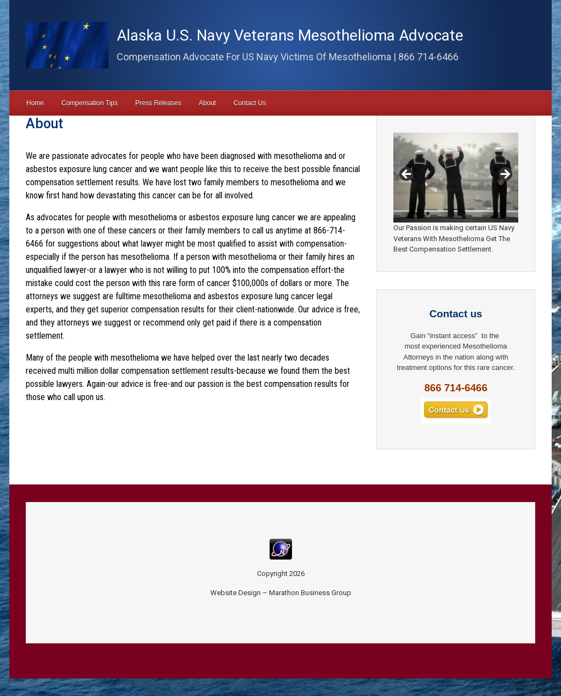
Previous (407, 175)
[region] (455, 178)
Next (504, 175)
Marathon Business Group (310, 593)
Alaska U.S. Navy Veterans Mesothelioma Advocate (290, 35)
